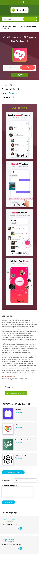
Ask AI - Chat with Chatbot (24, 440)
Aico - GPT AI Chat (21, 455)
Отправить (8, 502)
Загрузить (20, 74)
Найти (30, 19)
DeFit (16, 425)
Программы (13, 93)
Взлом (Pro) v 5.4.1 (16, 393)
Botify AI (18, 409)
